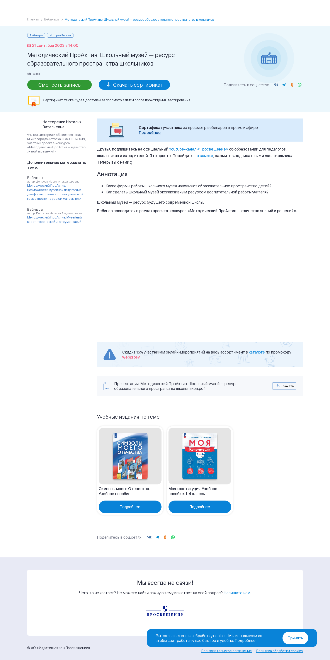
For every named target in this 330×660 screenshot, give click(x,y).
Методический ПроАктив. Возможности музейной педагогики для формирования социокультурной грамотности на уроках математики (55, 192)
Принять (295, 637)
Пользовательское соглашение (226, 651)
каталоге (257, 352)
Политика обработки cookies (279, 651)
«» (198, 149)
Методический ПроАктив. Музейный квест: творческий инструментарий (54, 219)
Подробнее (150, 132)
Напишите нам (237, 592)
